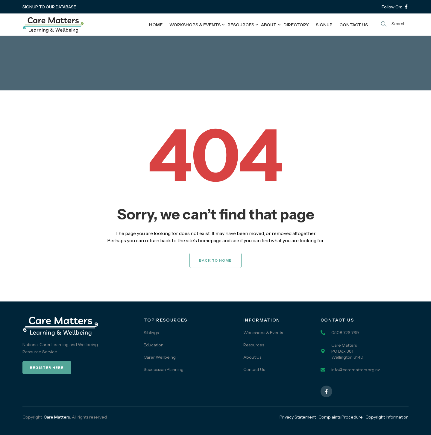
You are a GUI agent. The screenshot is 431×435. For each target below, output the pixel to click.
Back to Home (215, 260)
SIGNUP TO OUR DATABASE (49, 7)
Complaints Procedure (340, 417)
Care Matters (57, 417)
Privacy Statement (298, 417)
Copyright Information (387, 417)
